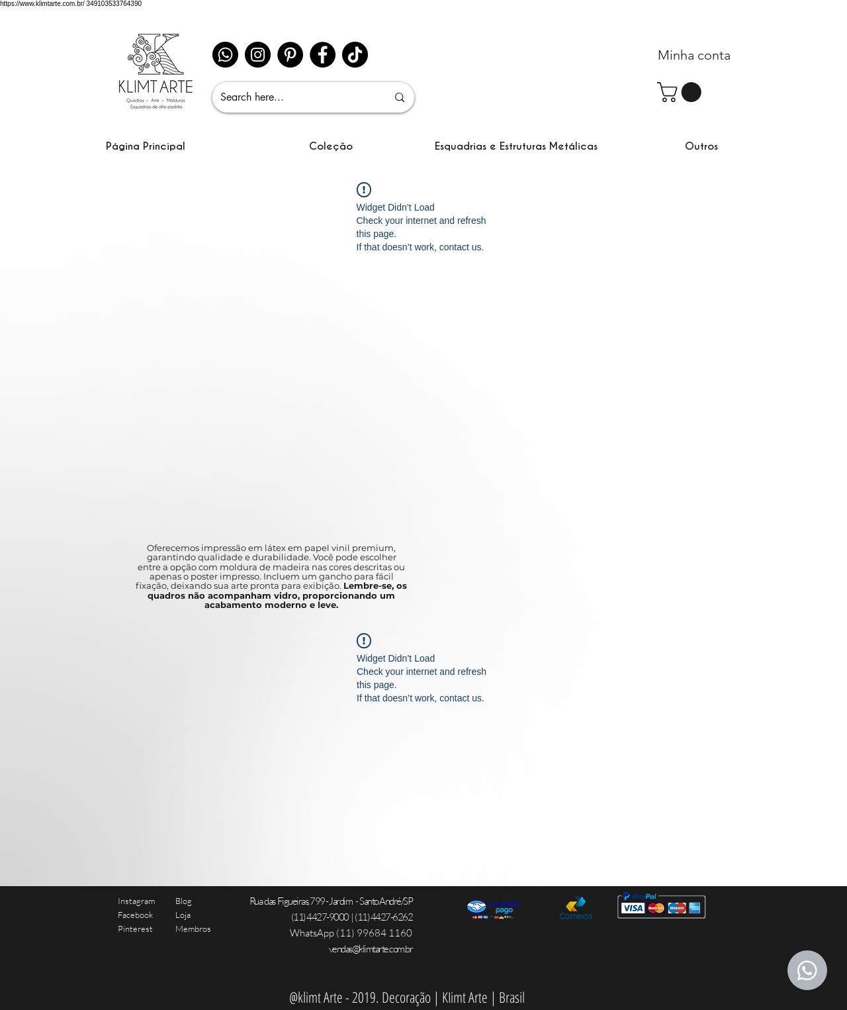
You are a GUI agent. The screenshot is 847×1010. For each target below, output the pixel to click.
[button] (331, 146)
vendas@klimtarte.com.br (371, 948)
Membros (193, 928)
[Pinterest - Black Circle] (290, 55)
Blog (183, 900)
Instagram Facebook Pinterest (136, 914)
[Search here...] (293, 97)
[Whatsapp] (225, 55)
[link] (681, 92)
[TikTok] (355, 55)
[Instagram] (258, 55)
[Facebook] (322, 55)
